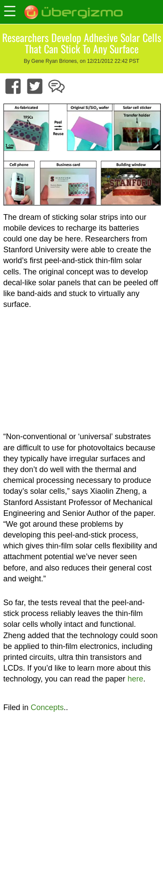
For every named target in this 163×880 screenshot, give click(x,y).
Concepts (47, 707)
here (135, 679)
